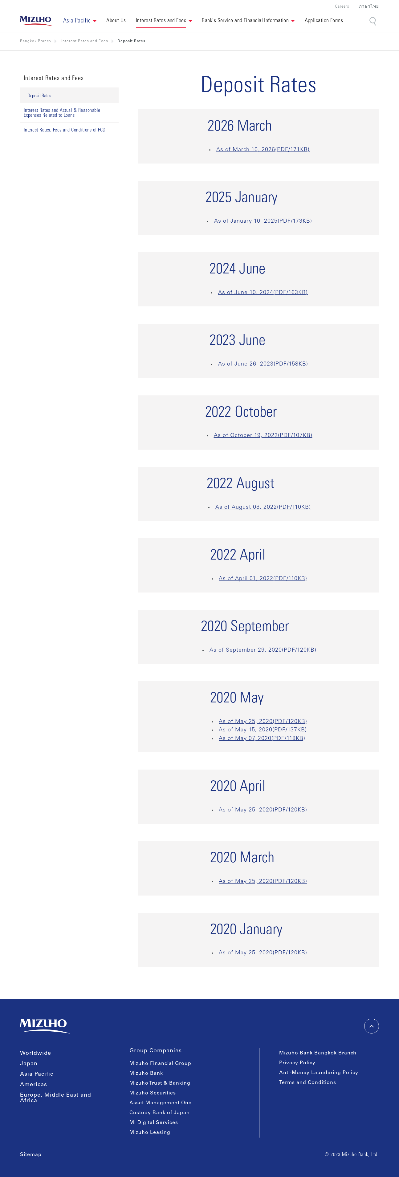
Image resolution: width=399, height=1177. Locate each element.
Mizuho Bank (146, 1073)
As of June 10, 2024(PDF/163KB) (263, 293)
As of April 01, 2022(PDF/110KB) (263, 579)
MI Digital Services (153, 1122)
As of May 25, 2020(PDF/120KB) (263, 722)
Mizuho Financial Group (160, 1063)
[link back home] (36, 21)
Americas (33, 1085)
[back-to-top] (371, 1026)
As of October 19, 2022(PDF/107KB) (263, 436)
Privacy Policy (297, 1063)
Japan (29, 1064)
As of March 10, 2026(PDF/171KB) (263, 150)
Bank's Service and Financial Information (245, 21)
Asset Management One (160, 1103)
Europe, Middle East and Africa (55, 1098)
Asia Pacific (36, 1074)
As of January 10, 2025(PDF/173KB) (263, 221)
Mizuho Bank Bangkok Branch (317, 1053)
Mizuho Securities (152, 1093)
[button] (80, 21)
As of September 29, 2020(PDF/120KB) (263, 650)
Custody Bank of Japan (159, 1112)
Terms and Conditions (307, 1082)
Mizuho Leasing (149, 1132)
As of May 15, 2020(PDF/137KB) (263, 730)
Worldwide (35, 1053)
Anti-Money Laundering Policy (318, 1072)
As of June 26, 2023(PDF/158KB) (263, 364)
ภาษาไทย (369, 7)
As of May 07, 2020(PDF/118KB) (262, 739)
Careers (342, 7)
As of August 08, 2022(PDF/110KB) (263, 507)
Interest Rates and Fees (161, 21)
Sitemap (31, 1154)
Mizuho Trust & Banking (159, 1083)
